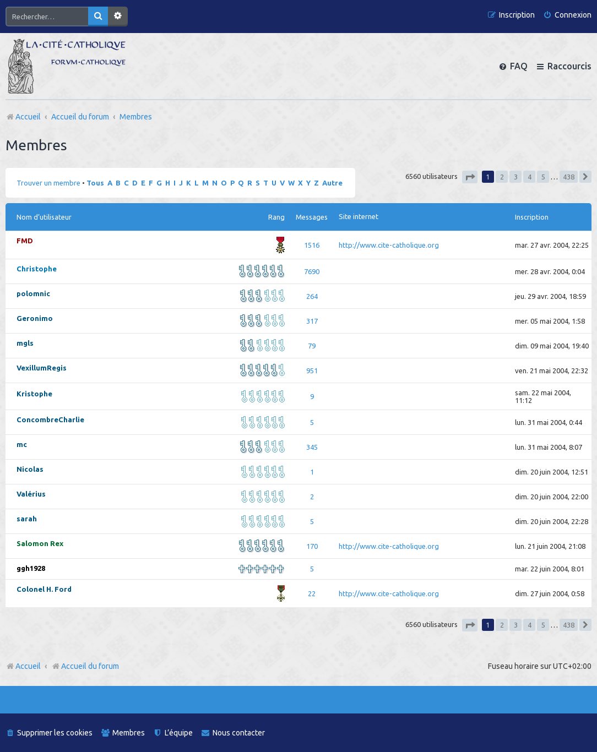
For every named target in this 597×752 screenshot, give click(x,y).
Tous (95, 183)
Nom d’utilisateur (44, 217)
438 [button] (568, 177)
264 (312, 296)
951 (312, 370)
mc (22, 444)
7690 (311, 271)
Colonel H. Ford (44, 589)
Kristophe (34, 393)
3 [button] (516, 177)
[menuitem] (567, 15)
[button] (469, 177)
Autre (332, 183)
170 (312, 546)
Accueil (28, 666)
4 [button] (529, 177)
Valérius (31, 494)
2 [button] (502, 177)
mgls (25, 343)
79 (312, 346)
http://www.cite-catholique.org (389, 245)
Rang (276, 217)
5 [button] (543, 177)
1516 (311, 245)
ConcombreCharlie (50, 419)
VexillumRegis (42, 368)
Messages (312, 217)
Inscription (532, 217)
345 (312, 447)
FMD (25, 240)
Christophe (37, 269)
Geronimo (35, 318)
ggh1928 (31, 568)
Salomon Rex (40, 543)
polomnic (33, 293)
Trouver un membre (48, 183)
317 (312, 321)
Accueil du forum (85, 666)
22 (312, 593)
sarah (27, 518)
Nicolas (30, 469)
